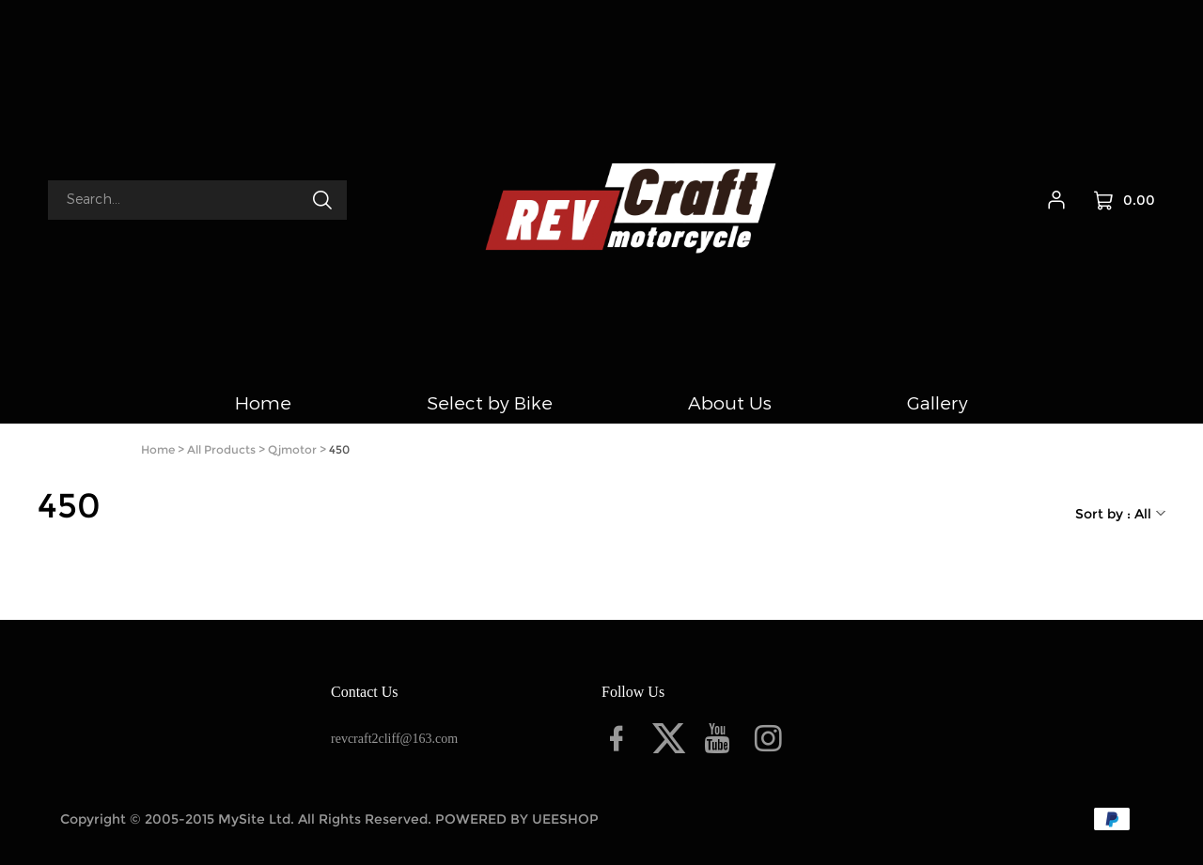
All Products (221, 449)
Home (158, 449)
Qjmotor (292, 449)
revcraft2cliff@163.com (394, 739)
